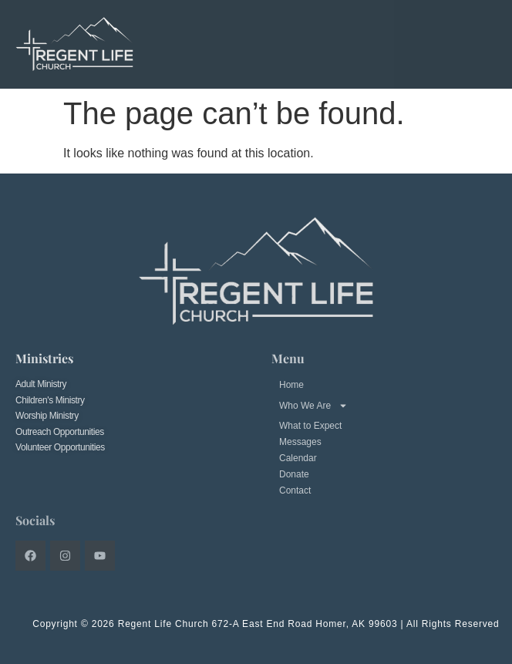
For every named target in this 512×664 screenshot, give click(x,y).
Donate (294, 474)
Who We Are (313, 405)
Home (291, 384)
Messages (300, 441)
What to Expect (310, 425)
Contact (295, 490)
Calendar (298, 458)
